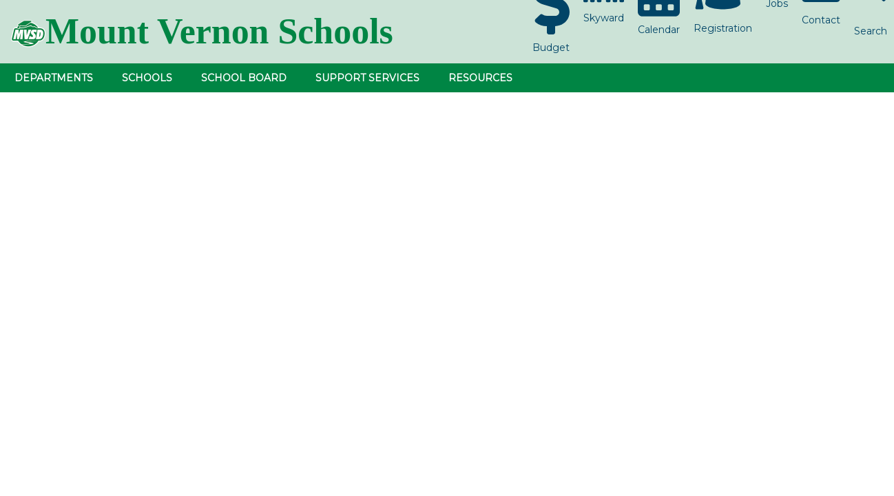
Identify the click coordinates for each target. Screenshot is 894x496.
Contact (821, 20)
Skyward (603, 18)
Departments (53, 78)
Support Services (367, 78)
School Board (244, 78)
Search (870, 31)
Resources (480, 78)
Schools (147, 78)
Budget (551, 47)
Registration (723, 28)
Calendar (659, 29)
